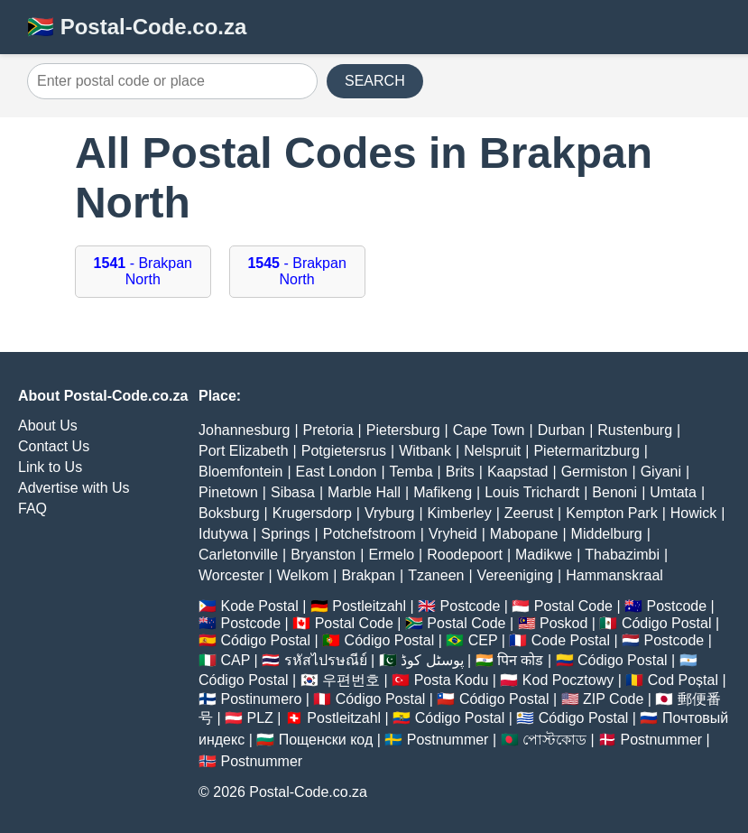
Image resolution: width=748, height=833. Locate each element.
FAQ (32, 508)
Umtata (673, 492)
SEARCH (375, 80)
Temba (411, 471)
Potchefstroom (369, 533)
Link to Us (50, 467)
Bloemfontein (240, 471)
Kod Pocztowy (568, 680)
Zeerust (528, 513)
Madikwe (543, 554)
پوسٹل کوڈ (432, 660)
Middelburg (606, 533)
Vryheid (453, 533)
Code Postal (570, 640)
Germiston (594, 471)
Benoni (614, 492)
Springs (285, 533)
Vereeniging (515, 575)
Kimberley (460, 513)
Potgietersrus (343, 450)
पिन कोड (520, 660)
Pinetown (228, 492)
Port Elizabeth (244, 450)
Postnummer (448, 739)
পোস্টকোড (554, 739)
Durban (561, 430)
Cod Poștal (683, 680)
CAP (235, 660)
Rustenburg (634, 430)
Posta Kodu (451, 680)
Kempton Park (611, 513)
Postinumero (260, 699)
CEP (483, 640)
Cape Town (489, 430)
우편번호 (351, 680)
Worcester (231, 575)
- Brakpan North (143, 271)
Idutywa (223, 533)
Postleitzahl (369, 606)
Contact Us (53, 446)
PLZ (260, 718)
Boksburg (229, 513)
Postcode (470, 606)
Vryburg (389, 513)
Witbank (425, 450)
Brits (460, 471)
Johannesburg (244, 430)
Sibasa (293, 492)
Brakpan (368, 575)
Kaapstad (518, 471)
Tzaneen (436, 575)
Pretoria (328, 430)
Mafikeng (442, 492)
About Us (48, 425)
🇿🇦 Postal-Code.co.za (136, 26)
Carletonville (238, 554)
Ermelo (391, 554)
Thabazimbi (622, 554)
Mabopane (524, 533)
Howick (693, 513)
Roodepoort (465, 554)
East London (336, 471)
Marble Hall (364, 492)
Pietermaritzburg (586, 450)
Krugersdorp (312, 513)
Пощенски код (326, 739)
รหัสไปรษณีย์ (325, 660)
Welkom (303, 575)
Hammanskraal (614, 575)
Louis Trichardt (532, 492)
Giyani (661, 471)
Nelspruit (492, 450)
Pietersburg (403, 430)
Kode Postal (259, 606)
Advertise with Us (74, 487)
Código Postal (667, 623)
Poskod (563, 623)
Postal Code (573, 606)
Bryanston (323, 554)
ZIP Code (613, 699)
